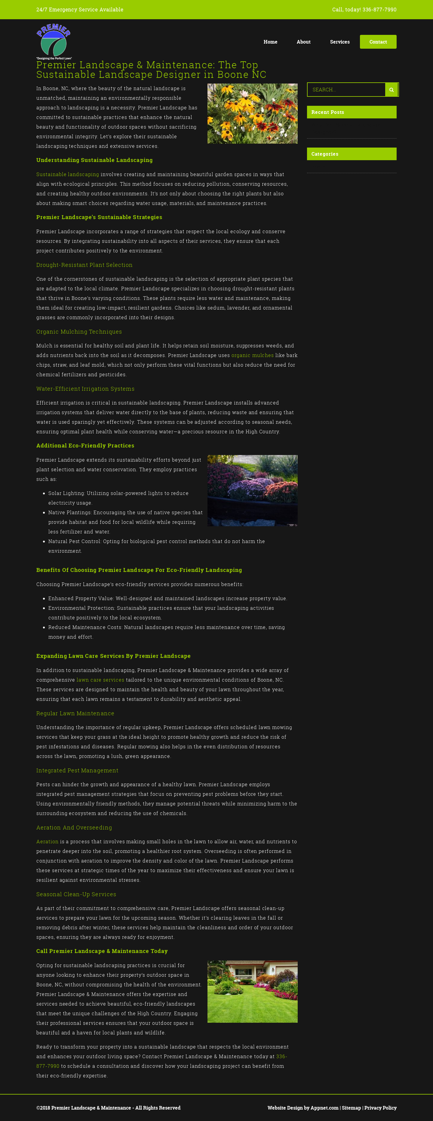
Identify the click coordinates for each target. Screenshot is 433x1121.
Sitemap (351, 1107)
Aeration (47, 841)
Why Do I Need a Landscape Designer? (347, 128)
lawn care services (100, 680)
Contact (378, 41)
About (304, 41)
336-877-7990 (380, 9)
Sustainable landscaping (67, 174)
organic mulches (253, 355)
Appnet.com (325, 1107)
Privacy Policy (380, 1107)
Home (271, 41)
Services (340, 41)
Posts (318, 166)
